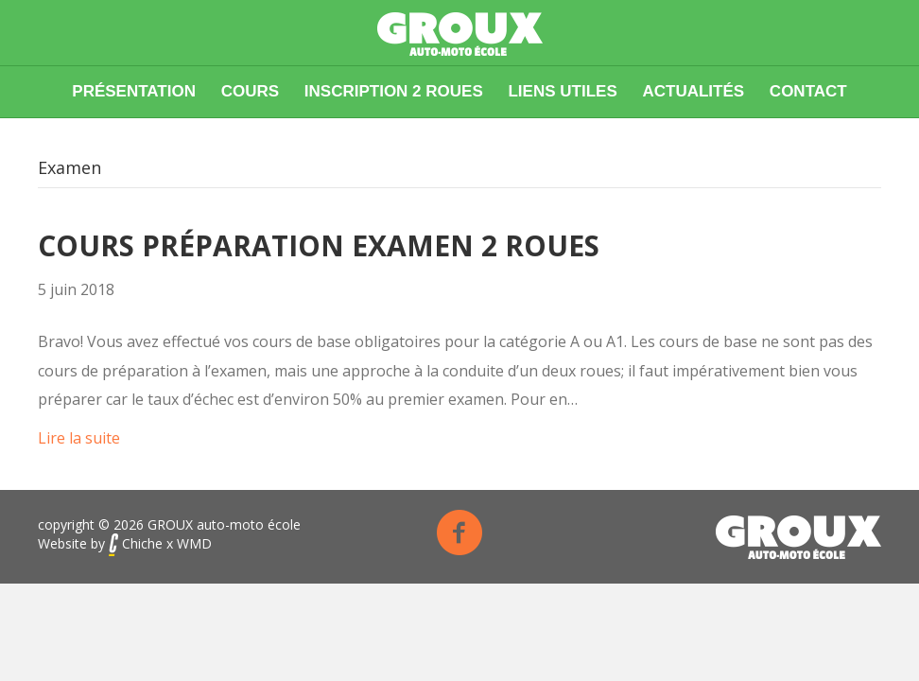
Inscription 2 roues (393, 91)
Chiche (136, 543)
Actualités (693, 91)
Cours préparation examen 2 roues (318, 245)
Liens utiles (562, 91)
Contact (808, 91)
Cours (250, 91)
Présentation (134, 91)
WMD (194, 543)
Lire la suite (79, 438)
